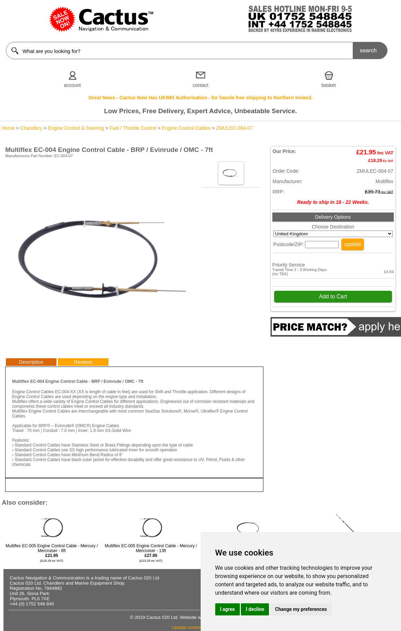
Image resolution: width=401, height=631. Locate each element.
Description (31, 362)
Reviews (83, 362)
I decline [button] (255, 609)
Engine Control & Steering (76, 128)
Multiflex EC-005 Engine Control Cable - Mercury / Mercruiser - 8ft (52, 552)
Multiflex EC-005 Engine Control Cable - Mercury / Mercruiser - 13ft (151, 552)
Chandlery (31, 128)
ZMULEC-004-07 (234, 128)
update (352, 244)
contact (200, 85)
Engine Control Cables (186, 128)
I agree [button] (227, 609)
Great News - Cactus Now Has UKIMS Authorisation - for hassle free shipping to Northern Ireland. (200, 97)
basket (329, 85)
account (72, 85)
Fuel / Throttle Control (133, 128)
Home (8, 128)
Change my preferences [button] (301, 609)
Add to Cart (333, 296)
